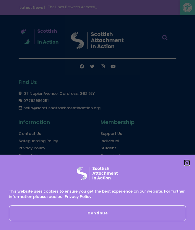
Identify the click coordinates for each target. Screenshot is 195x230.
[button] (187, 162)
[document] (97, 115)
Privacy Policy (78, 196)
